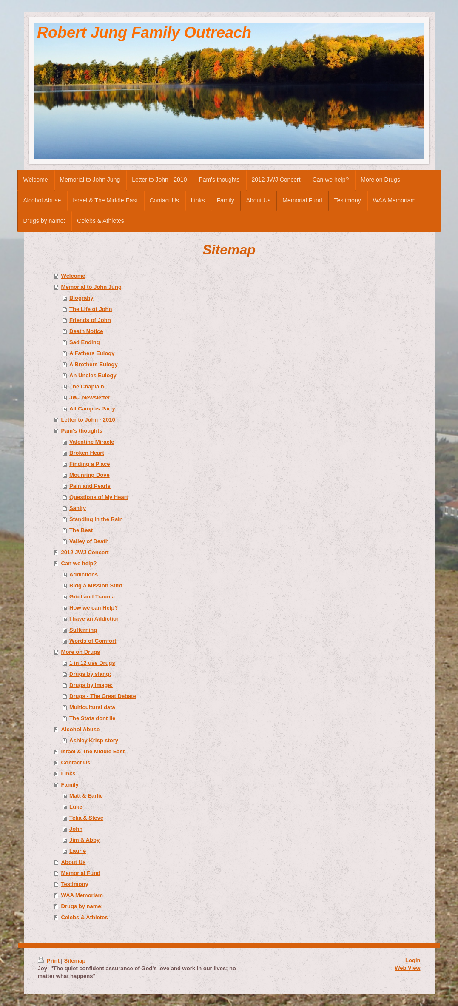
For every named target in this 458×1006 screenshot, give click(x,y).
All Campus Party (92, 408)
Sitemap (75, 961)
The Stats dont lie (92, 718)
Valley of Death (88, 541)
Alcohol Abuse (80, 729)
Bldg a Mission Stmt (95, 585)
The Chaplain (86, 386)
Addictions (83, 574)
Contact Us (76, 762)
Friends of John (90, 320)
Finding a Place (89, 464)
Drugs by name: (82, 906)
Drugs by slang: (90, 674)
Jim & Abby (84, 840)
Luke (75, 807)
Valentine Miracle (91, 442)
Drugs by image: (91, 685)
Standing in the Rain (96, 519)
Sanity (77, 508)
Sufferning (83, 630)
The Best (81, 530)
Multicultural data (92, 707)
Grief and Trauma (92, 596)
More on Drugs (80, 652)
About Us (73, 862)
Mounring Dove (89, 475)
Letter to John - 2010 (88, 419)
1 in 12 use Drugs (92, 663)
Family (70, 784)
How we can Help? (93, 607)
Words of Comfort (92, 641)
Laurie (77, 851)
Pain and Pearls (90, 486)
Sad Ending (84, 342)
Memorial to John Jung (91, 287)
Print (49, 961)
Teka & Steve (86, 818)
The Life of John (90, 309)
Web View (407, 968)
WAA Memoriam (82, 895)
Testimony (74, 884)
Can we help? (79, 563)
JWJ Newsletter (89, 397)
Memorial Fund (80, 873)
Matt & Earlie (86, 795)
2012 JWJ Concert (85, 552)
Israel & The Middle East (93, 751)
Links (68, 773)
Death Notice (86, 331)
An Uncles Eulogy (93, 375)
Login (412, 960)
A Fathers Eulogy (91, 353)
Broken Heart (86, 453)
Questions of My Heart (98, 497)
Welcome (73, 276)
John (75, 829)
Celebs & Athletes (84, 917)
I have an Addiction (94, 619)
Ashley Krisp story (93, 740)
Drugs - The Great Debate (102, 696)
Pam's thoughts (81, 430)
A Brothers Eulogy (93, 364)
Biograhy (81, 298)
